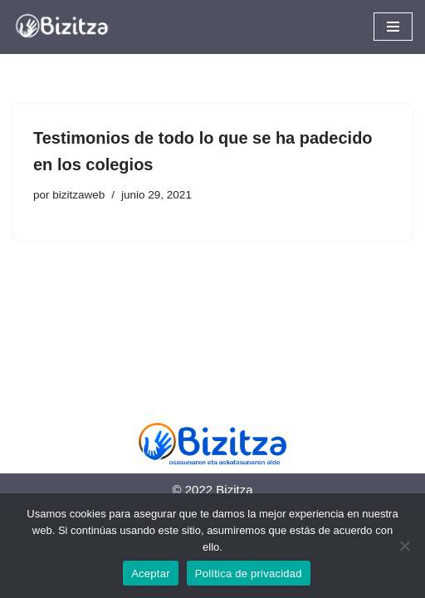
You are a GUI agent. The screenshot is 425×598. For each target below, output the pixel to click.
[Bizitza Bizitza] (66, 27)
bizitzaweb (78, 195)
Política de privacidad (248, 573)
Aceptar (150, 573)
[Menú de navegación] (393, 26)
